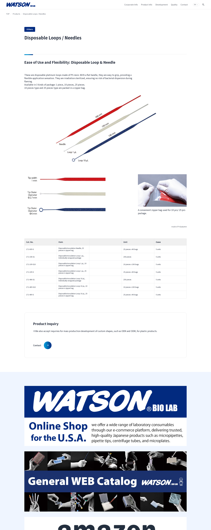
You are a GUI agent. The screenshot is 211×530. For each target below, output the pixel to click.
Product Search (86, 436)
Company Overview (59, 436)
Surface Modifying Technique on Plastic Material (118, 443)
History (54, 440)
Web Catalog (85, 448)
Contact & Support (173, 431)
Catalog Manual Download (90, 444)
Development (114, 431)
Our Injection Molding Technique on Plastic (116, 437)
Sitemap (139, 436)
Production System (115, 465)
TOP (8, 14)
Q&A (165, 440)
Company (56, 431)
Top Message (57, 444)
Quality (111, 460)
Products (16, 14)
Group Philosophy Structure (62, 448)
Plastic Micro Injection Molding (119, 455)
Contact (167, 436)
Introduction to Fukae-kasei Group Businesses (62, 452)
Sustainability (57, 457)
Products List (85, 440)
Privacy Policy (141, 440)
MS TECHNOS (85, 451)
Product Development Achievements (116, 449)
